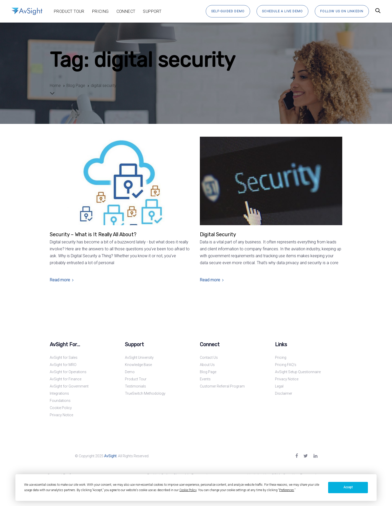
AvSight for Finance (65, 379)
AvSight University (139, 357)
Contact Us (209, 357)
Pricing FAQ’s (285, 365)
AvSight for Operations (68, 372)
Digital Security (218, 234)
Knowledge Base (138, 365)
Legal (279, 386)
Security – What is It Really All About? (93, 234)
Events (205, 379)
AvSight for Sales (63, 357)
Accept (348, 487)
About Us (207, 365)
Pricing (280, 357)
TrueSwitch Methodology (145, 393)
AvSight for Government (69, 386)
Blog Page (208, 372)
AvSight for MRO (63, 365)
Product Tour (135, 379)
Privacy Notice (61, 415)
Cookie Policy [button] (188, 490)
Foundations (60, 401)
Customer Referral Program (222, 386)
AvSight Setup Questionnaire (298, 372)
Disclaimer (283, 393)
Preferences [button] (286, 490)
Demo (130, 372)
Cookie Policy (61, 408)
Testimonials (135, 386)
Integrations (59, 393)
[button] (377, 11)
